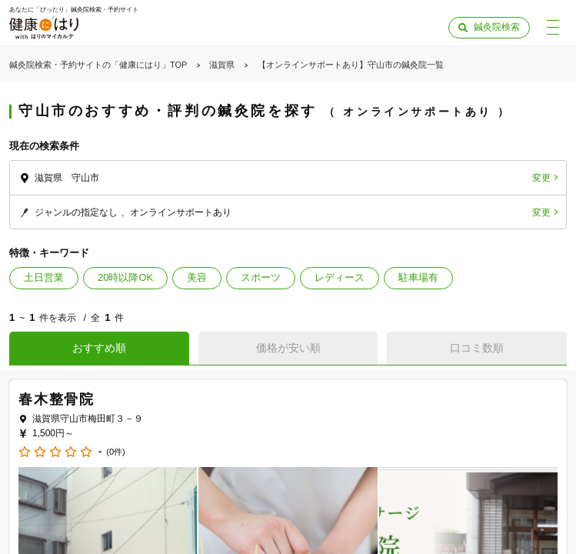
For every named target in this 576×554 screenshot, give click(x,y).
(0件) (115, 452)
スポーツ (261, 277)
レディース (340, 277)
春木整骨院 (56, 399)
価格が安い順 (288, 348)
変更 (541, 177)
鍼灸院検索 (497, 27)
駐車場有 (418, 277)
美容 (197, 277)
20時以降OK (125, 277)
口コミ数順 (477, 348)
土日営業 (44, 277)
